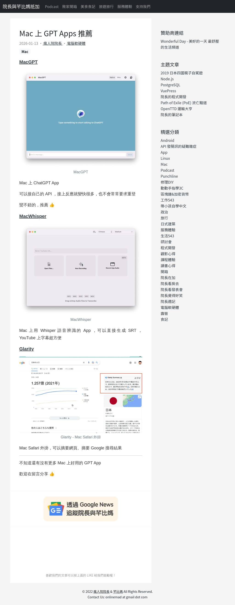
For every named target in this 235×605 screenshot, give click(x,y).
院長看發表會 (172, 289)
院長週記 (168, 301)
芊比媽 (118, 591)
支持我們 (143, 6)
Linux (165, 158)
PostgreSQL (170, 84)
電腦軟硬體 (76, 43)
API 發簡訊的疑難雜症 (178, 146)
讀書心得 (168, 265)
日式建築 (168, 224)
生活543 (167, 235)
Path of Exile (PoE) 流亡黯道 (184, 102)
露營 (164, 313)
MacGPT (28, 61)
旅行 (164, 218)
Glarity (26, 348)
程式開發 (168, 247)
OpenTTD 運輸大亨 (176, 108)
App (164, 152)
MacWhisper (32, 216)
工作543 (167, 200)
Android (167, 140)
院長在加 (168, 277)
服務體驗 (124, 6)
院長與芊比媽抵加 (21, 6)
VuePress (168, 90)
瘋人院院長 (53, 43)
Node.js (167, 78)
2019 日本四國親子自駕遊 (182, 73)
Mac (25, 51)
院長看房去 (170, 283)
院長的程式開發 (173, 96)
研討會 (166, 241)
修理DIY (167, 182)
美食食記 (88, 6)
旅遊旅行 (106, 6)
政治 (164, 212)
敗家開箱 (69, 6)
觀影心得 (168, 253)
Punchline (169, 176)
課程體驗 (168, 259)
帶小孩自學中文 (173, 206)
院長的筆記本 (172, 114)
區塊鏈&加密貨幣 (175, 194)
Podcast (52, 6)
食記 (164, 319)
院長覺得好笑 (172, 295)
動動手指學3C (172, 188)
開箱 (164, 271)
